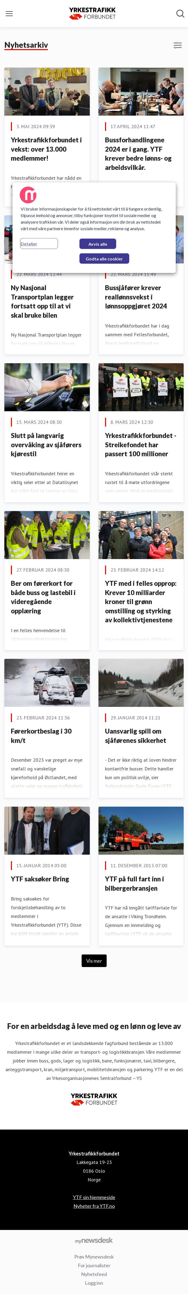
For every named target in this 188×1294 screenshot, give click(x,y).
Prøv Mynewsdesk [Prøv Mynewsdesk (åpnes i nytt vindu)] (94, 1257)
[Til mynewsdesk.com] (94, 1240)
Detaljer (29, 243)
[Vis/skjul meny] (9, 13)
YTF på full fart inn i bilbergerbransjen (134, 883)
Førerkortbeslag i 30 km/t (41, 735)
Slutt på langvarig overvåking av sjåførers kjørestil (46, 444)
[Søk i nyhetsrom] (180, 13)
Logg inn (94, 1283)
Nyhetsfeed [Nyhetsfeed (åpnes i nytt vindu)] (94, 1274)
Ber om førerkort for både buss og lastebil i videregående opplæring (43, 597)
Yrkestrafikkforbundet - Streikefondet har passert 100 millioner (140, 444)
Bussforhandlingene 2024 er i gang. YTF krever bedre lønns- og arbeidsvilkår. (138, 153)
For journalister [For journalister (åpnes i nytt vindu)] (94, 1265)
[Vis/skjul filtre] (178, 45)
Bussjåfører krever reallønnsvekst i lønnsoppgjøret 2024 (136, 297)
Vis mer (94, 961)
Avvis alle (97, 244)
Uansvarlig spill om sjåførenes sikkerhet (135, 735)
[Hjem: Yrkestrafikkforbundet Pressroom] (92, 13)
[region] (94, 227)
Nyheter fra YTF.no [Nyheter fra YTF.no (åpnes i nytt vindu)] (94, 1206)
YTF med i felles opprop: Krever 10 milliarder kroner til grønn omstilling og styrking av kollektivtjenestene (141, 601)
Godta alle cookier (104, 258)
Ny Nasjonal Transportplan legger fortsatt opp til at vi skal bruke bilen (42, 301)
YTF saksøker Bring (40, 879)
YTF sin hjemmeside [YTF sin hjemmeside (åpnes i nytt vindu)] (94, 1197)
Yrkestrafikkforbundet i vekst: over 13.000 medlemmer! (46, 149)
